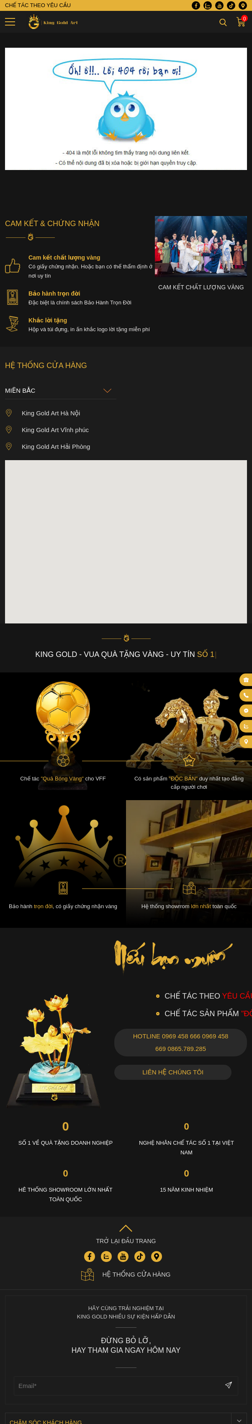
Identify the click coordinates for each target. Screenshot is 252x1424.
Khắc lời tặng (47, 320)
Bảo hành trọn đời (54, 293)
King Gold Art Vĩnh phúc (47, 429)
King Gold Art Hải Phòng (47, 446)
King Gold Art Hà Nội (42, 413)
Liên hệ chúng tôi (172, 1072)
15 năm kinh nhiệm (186, 1190)
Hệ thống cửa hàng (125, 1274)
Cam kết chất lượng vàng (64, 257)
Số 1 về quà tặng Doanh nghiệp (65, 1143)
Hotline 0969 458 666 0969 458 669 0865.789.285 (181, 1042)
